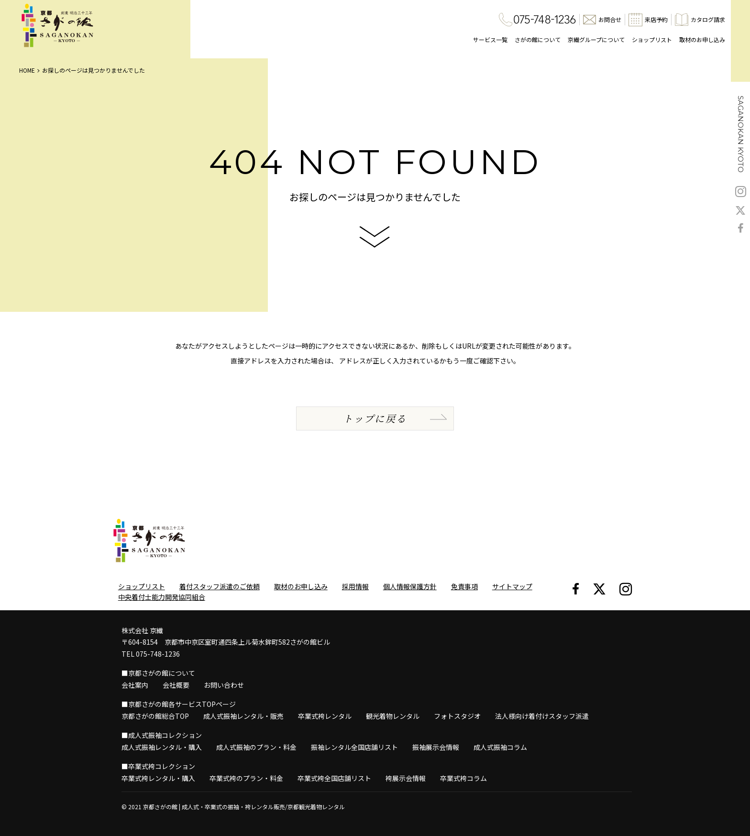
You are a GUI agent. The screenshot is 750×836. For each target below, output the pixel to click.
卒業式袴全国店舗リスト (334, 778)
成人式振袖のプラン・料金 (256, 747)
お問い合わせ (224, 685)
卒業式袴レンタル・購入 (158, 778)
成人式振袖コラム (500, 747)
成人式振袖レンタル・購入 (161, 747)
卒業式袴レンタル (325, 716)
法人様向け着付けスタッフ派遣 (542, 716)
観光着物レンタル (392, 716)
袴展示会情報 (406, 778)
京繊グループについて (596, 39)
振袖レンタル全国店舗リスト (354, 747)
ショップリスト (652, 39)
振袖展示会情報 (435, 747)
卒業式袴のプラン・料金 (246, 778)
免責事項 (464, 586)
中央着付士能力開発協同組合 (161, 597)
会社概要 (176, 685)
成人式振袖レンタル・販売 (243, 716)
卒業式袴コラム (463, 778)
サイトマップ (512, 586)
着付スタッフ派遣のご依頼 (219, 586)
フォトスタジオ (457, 716)
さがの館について (538, 39)
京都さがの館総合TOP (155, 716)
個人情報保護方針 (410, 586)
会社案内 (134, 685)
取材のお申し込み (702, 39)
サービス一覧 (490, 39)
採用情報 (355, 586)
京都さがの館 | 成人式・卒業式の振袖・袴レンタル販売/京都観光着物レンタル (244, 807)
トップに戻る (375, 418)
